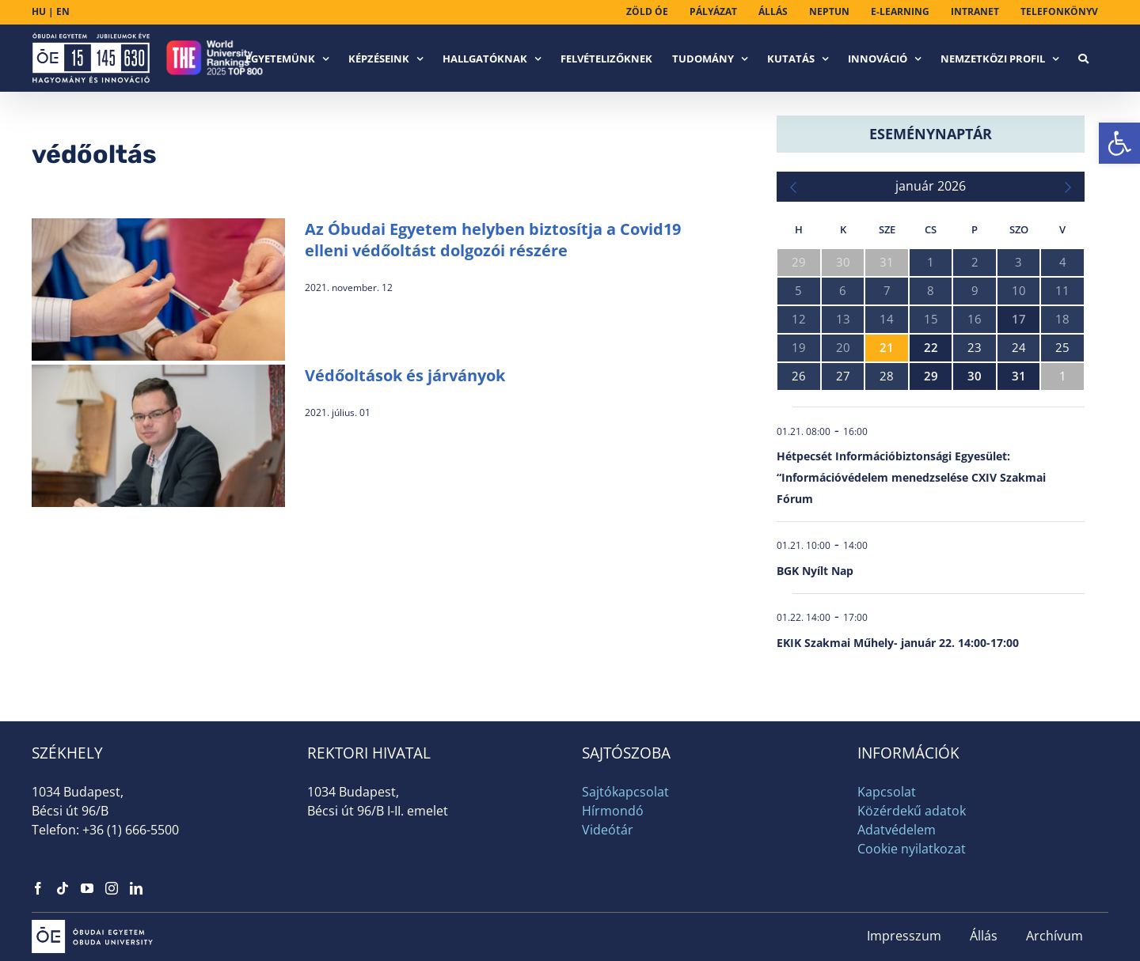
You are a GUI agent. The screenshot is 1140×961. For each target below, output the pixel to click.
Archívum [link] (1054, 935)
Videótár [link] (607, 829)
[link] (1119, 143)
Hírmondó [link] (613, 810)
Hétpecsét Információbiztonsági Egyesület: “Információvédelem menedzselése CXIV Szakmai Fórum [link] (911, 477)
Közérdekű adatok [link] (911, 810)
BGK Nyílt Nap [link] (815, 570)
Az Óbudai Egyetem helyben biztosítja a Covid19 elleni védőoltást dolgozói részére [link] (493, 239)
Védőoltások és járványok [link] (405, 375)
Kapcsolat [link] (886, 791)
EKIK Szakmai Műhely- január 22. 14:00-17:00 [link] (898, 642)
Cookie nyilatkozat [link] (911, 848)
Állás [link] (984, 935)
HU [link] (39, 11)
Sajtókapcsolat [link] (625, 791)
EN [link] (63, 11)
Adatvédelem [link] (896, 829)
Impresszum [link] (904, 935)
